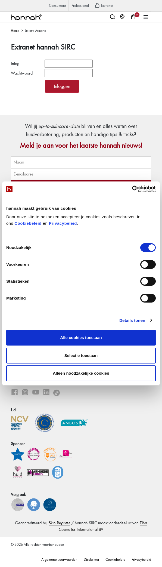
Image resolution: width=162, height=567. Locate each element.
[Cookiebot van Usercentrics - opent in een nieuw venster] (132, 189)
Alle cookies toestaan (81, 337)
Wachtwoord (22, 73)
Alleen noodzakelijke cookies (81, 373)
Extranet (103, 5)
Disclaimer (91, 559)
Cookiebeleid (27, 223)
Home (15, 31)
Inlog (15, 63)
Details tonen (132, 320)
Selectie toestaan (81, 355)
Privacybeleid (63, 223)
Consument (57, 5)
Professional (80, 5)
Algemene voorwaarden (59, 559)
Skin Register (59, 522)
